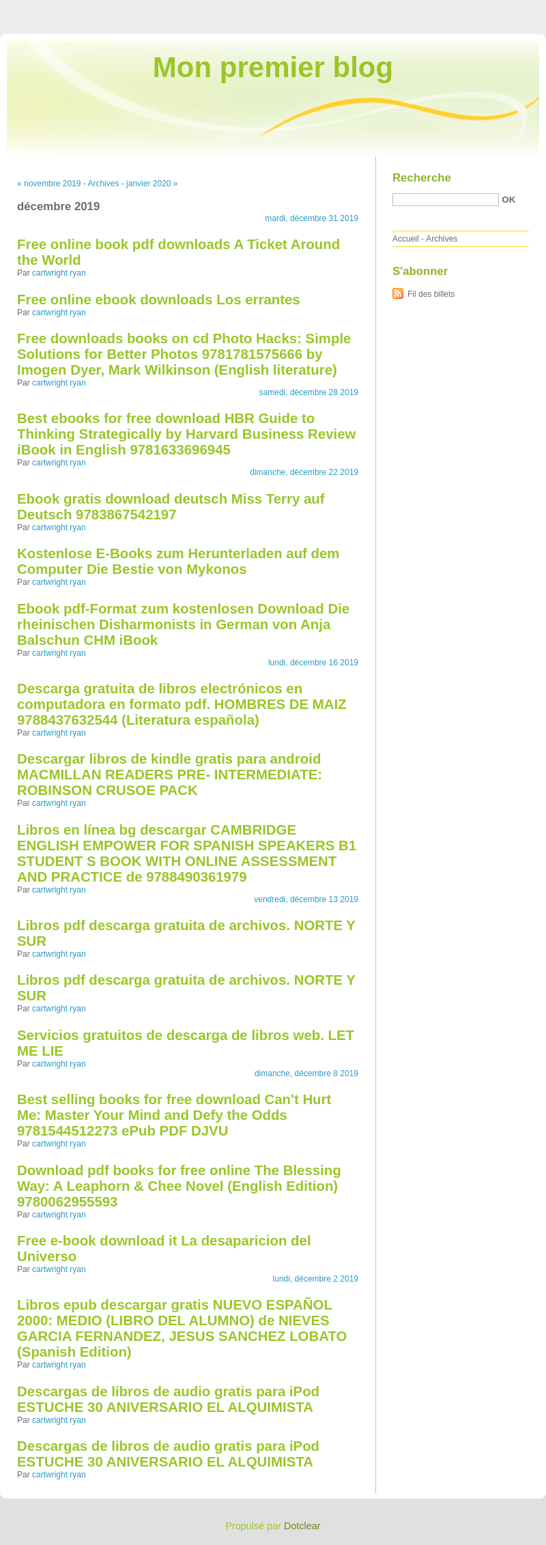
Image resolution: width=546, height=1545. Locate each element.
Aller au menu (439, 9)
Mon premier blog (273, 67)
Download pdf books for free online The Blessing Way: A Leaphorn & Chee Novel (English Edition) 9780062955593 (179, 1186)
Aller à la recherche (506, 9)
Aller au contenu (378, 9)
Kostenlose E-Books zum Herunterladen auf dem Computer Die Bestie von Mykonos (178, 561)
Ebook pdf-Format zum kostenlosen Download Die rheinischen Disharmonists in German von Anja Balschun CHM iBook (183, 624)
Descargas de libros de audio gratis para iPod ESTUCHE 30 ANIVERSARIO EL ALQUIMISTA (168, 1399)
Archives (103, 183)
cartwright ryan (59, 273)
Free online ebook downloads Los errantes (158, 299)
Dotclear (302, 1525)
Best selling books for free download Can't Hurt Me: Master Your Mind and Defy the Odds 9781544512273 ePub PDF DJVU (174, 1115)
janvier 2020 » (151, 183)
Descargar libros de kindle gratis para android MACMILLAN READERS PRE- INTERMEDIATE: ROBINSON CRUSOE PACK (169, 774)
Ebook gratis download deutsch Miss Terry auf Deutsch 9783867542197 (171, 506)
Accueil (405, 239)
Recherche (421, 177)
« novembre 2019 (49, 183)
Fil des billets (431, 294)
